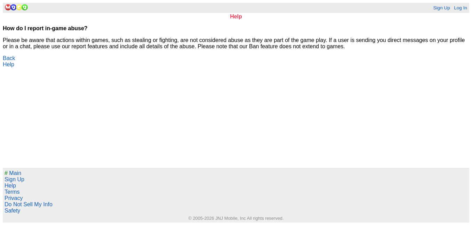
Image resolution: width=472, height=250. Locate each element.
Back (9, 58)
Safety (12, 211)
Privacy (14, 198)
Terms (12, 192)
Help (8, 64)
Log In (460, 7)
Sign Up (441, 7)
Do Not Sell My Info (29, 204)
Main (13, 173)
